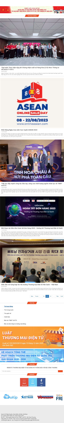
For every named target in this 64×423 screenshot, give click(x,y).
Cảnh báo (7, 317)
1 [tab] (32, 12)
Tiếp (57, 296)
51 (50, 296)
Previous (1, 398)
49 (43, 296)
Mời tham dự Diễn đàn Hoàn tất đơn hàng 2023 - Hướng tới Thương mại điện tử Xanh (32, 228)
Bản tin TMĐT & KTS (10, 320)
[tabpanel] (32, 9)
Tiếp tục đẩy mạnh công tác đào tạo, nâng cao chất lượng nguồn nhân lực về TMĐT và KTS (31, 184)
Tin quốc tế (7, 313)
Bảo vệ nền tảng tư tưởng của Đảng (15, 324)
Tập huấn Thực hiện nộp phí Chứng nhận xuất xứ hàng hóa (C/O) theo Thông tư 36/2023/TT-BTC (30, 68)
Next (63, 398)
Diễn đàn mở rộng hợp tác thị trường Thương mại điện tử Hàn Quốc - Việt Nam (29, 285)
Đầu (32, 296)
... (40, 296)
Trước (36, 296)
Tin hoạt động (8, 306)
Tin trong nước (8, 310)
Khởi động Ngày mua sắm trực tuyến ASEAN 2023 (19, 130)
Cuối (62, 296)
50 (47, 296)
